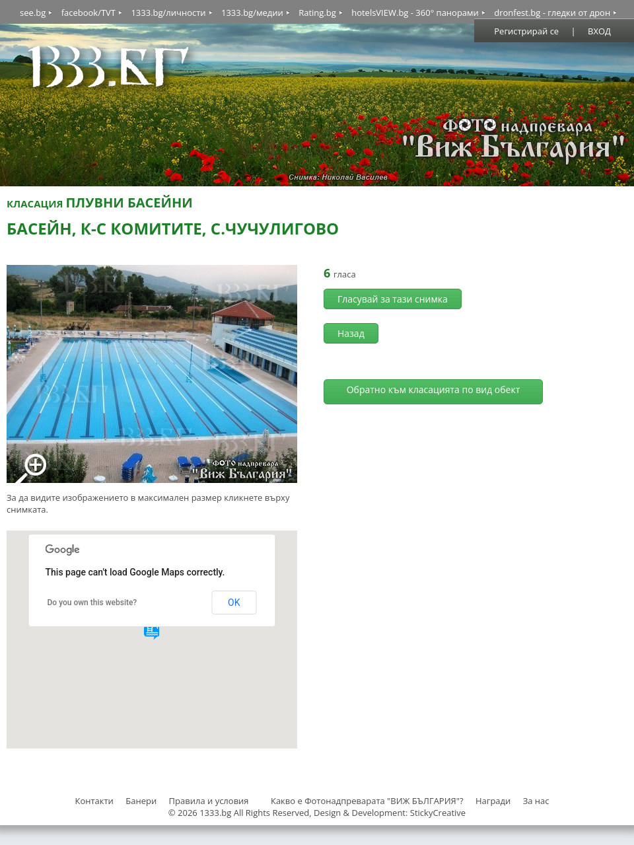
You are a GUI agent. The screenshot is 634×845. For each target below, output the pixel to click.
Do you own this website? (92, 602)
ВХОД (599, 31)
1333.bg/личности (168, 12)
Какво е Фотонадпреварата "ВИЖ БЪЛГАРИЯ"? (367, 801)
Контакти (94, 801)
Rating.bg (317, 12)
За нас (536, 801)
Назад (351, 333)
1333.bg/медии (252, 12)
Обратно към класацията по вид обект (433, 389)
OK (234, 602)
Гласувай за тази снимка (392, 299)
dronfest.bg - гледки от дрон (552, 12)
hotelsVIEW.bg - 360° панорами (415, 12)
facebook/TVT (88, 12)
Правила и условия (209, 801)
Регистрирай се (526, 31)
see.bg (33, 12)
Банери (141, 801)
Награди (493, 801)
